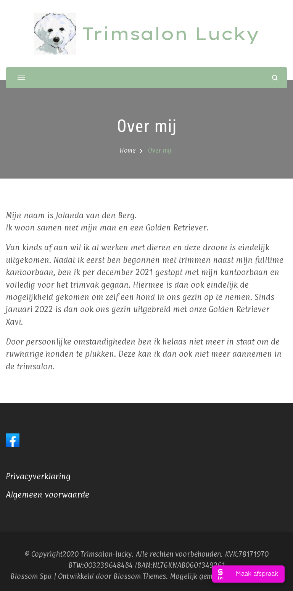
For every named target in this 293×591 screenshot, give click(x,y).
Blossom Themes (139, 576)
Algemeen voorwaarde (47, 494)
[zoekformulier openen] (274, 77)
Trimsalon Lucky (170, 33)
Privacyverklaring (38, 476)
